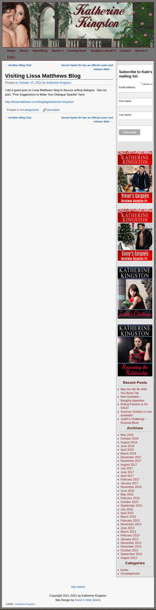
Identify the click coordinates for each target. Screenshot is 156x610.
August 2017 (129, 464)
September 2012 (131, 554)
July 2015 (127, 509)
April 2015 (127, 513)
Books (58, 50)
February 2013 (130, 535)
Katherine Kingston (25, 604)
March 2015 (128, 516)
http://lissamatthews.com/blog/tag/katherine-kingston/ (39, 101)
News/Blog (40, 50)
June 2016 (127, 490)
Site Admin (78, 586)
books (125, 569)
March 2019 (128, 453)
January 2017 (129, 483)
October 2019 (129, 438)
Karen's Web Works (88, 600)
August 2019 (129, 442)
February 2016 (130, 498)
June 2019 (127, 446)
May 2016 (127, 494)
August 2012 (129, 557)
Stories (142, 50)
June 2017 (127, 472)
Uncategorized (29, 109)
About (24, 50)
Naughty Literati (104, 50)
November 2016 (131, 487)
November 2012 (131, 546)
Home (11, 50)
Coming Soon (76, 50)
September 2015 (131, 505)
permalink (53, 109)
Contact (125, 50)
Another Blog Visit (18, 65)
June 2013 (127, 528)
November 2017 (131, 460)
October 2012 (129, 550)
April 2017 (127, 475)
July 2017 (127, 468)
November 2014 (131, 524)
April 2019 (127, 449)
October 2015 (129, 501)
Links (11, 57)
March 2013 (128, 531)
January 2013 (129, 539)
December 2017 (131, 457)
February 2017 (130, 479)
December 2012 (131, 542)
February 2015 (130, 520)
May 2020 (127, 434)
